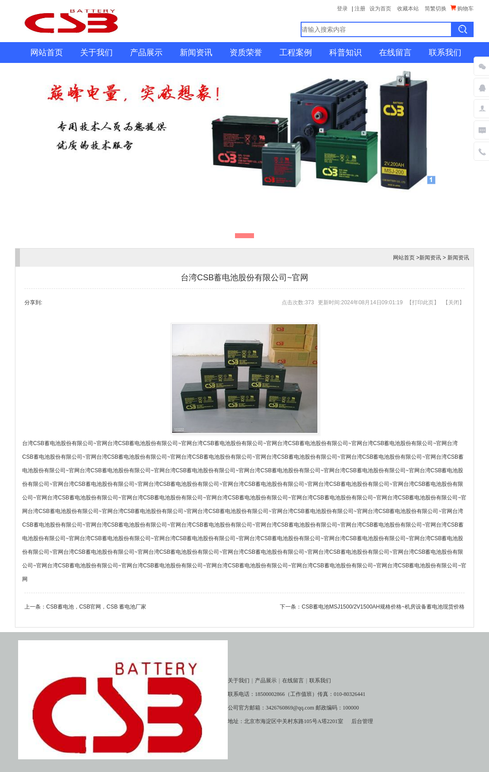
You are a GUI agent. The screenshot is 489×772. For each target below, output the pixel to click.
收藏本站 (408, 8)
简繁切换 (435, 8)
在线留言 (395, 52)
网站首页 (46, 52)
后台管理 (362, 721)
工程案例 (295, 52)
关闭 (453, 302)
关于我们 (96, 52)
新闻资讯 (196, 52)
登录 (342, 8)
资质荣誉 (246, 52)
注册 (360, 8)
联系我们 (445, 52)
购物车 (462, 8)
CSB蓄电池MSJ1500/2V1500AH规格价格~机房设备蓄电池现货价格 (383, 607)
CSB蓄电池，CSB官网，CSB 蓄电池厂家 (96, 607)
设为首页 (380, 8)
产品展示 (146, 52)
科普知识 (345, 52)
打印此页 (423, 302)
